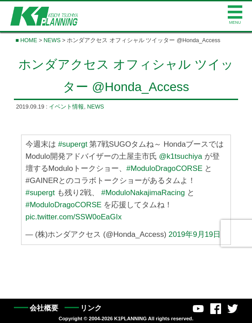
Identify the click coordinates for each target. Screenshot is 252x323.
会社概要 (44, 308)
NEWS (52, 40)
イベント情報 (66, 107)
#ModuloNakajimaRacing (143, 192)
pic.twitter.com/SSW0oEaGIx (74, 216)
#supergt (72, 144)
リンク (91, 308)
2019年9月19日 (195, 234)
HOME (28, 40)
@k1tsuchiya (180, 156)
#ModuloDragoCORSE (164, 168)
